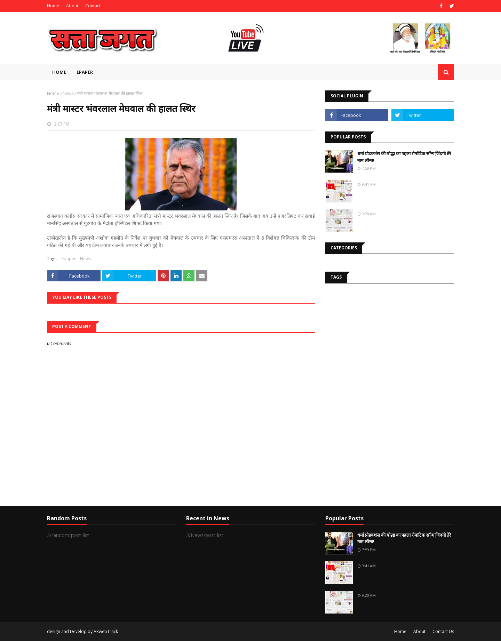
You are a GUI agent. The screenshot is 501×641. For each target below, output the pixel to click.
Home (53, 6)
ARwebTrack (106, 631)
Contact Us (443, 631)
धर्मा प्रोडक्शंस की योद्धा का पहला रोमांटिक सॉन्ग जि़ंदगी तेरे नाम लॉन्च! (404, 156)
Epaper (69, 259)
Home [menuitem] (59, 72)
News (68, 93)
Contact (93, 6)
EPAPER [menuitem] (85, 72)
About (72, 6)
